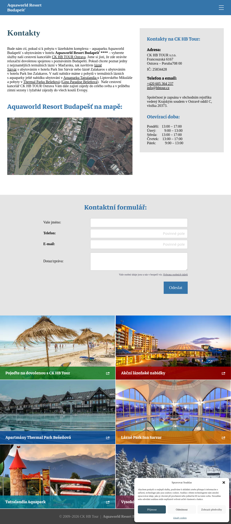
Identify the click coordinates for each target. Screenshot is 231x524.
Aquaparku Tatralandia (80, 78)
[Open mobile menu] (221, 7)
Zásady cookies (180, 518)
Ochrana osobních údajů (175, 274)
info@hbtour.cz (158, 88)
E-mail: (49, 244)
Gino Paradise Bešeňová (79, 82)
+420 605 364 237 (160, 84)
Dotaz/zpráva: (53, 261)
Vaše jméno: (52, 222)
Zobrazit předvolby (211, 509)
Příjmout (152, 509)
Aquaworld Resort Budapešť (24, 7)
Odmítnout (182, 509)
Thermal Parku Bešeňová (41, 82)
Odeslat (175, 287)
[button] (224, 482)
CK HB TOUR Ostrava (69, 57)
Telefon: (49, 233)
